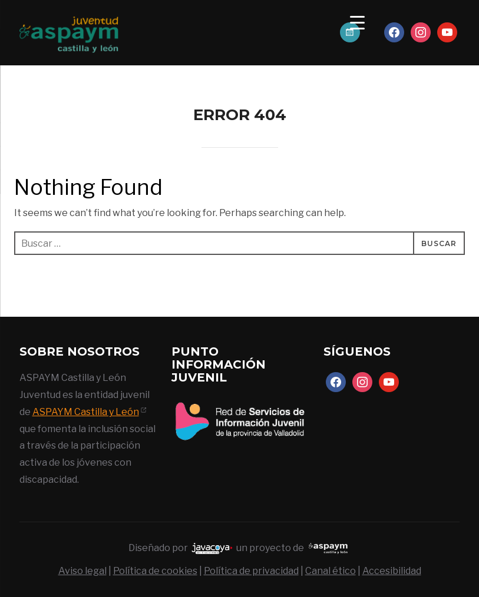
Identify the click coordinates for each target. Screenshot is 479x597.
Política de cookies (155, 570)
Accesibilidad (391, 570)
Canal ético (330, 570)
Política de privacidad (251, 570)
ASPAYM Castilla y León (85, 411)
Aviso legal (82, 570)
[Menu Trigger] (357, 22)
